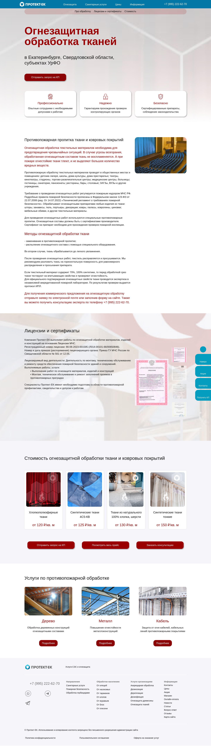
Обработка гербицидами (78, 694)
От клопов (101, 698)
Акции (167, 693)
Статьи (167, 708)
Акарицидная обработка (142, 687)
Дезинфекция (137, 698)
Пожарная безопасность (77, 690)
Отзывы (167, 715)
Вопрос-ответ (170, 711)
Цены (166, 690)
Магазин (168, 697)
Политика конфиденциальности (40, 739)
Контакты (168, 686)
